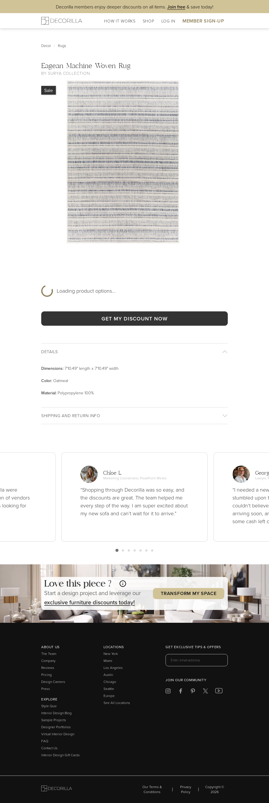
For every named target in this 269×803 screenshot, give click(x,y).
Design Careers (53, 681)
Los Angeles (113, 667)
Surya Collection (69, 73)
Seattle (109, 688)
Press (45, 688)
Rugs (62, 45)
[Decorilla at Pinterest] (192, 692)
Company (48, 660)
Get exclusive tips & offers (193, 647)
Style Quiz (49, 705)
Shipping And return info (70, 415)
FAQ (44, 740)
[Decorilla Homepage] (61, 20)
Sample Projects (53, 719)
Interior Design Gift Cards (60, 754)
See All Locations (117, 702)
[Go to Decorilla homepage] (56, 789)
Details (49, 351)
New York (111, 653)
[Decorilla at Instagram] (167, 692)
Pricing (46, 674)
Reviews (47, 667)
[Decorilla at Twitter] (205, 692)
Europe (109, 695)
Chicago (110, 681)
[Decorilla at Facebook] (180, 692)
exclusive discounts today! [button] (89, 602)
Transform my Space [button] (188, 593)
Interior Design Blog (56, 712)
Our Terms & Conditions (152, 789)
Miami (108, 660)
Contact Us (49, 747)
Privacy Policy (185, 789)
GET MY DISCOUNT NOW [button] (134, 318)
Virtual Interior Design (57, 733)
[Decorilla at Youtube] (219, 692)
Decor (46, 45)
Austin (108, 674)
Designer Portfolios (56, 726)
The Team (48, 653)
